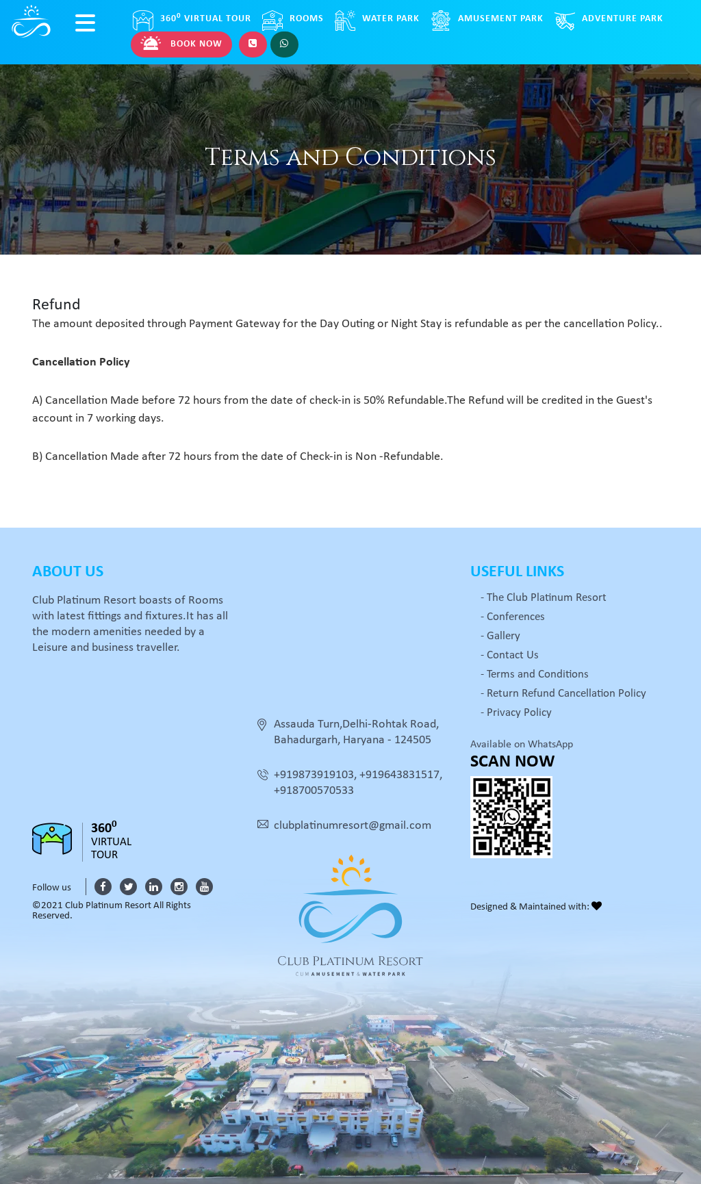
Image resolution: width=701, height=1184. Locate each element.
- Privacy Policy (516, 713)
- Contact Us (510, 655)
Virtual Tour (192, 20)
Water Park (377, 20)
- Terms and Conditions (535, 674)
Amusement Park (487, 20)
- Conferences (513, 617)
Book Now (181, 43)
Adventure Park (609, 20)
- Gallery (500, 636)
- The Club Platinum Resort (544, 598)
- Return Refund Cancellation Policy (563, 693)
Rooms (293, 20)
